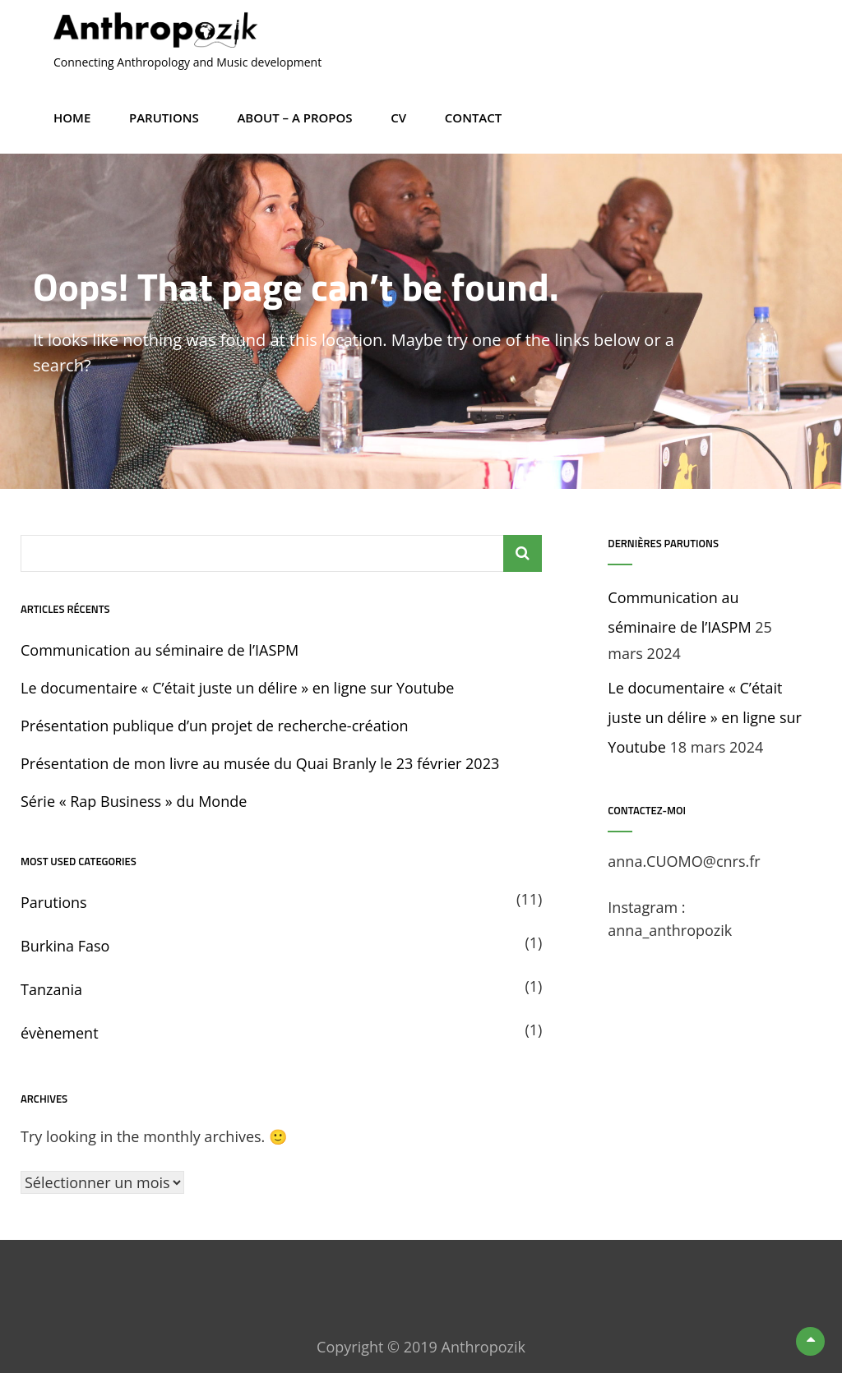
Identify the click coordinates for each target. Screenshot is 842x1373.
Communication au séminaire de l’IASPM (159, 650)
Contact (473, 117)
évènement (60, 1033)
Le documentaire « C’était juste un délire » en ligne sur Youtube (237, 688)
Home (71, 117)
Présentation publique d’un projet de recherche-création (215, 725)
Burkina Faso (65, 946)
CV (398, 117)
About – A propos (294, 117)
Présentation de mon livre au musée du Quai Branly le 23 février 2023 (260, 763)
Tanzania (51, 989)
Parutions (164, 117)
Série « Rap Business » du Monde (134, 801)
